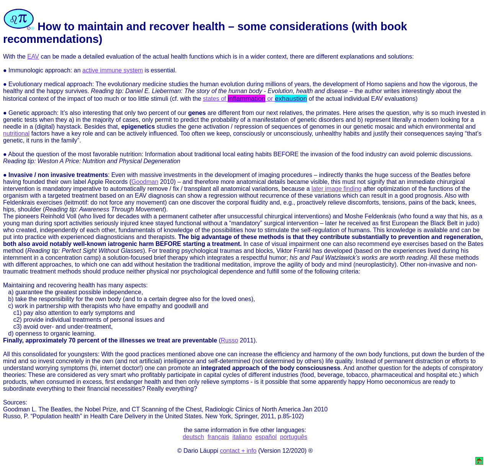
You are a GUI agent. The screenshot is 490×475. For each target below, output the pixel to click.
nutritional (16, 133)
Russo (229, 340)
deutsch (193, 437)
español (266, 437)
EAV (33, 56)
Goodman (144, 182)
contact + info (238, 450)
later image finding (337, 188)
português (293, 437)
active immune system (112, 70)
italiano (242, 437)
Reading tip (18, 161)
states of (255, 98)
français (218, 437)
